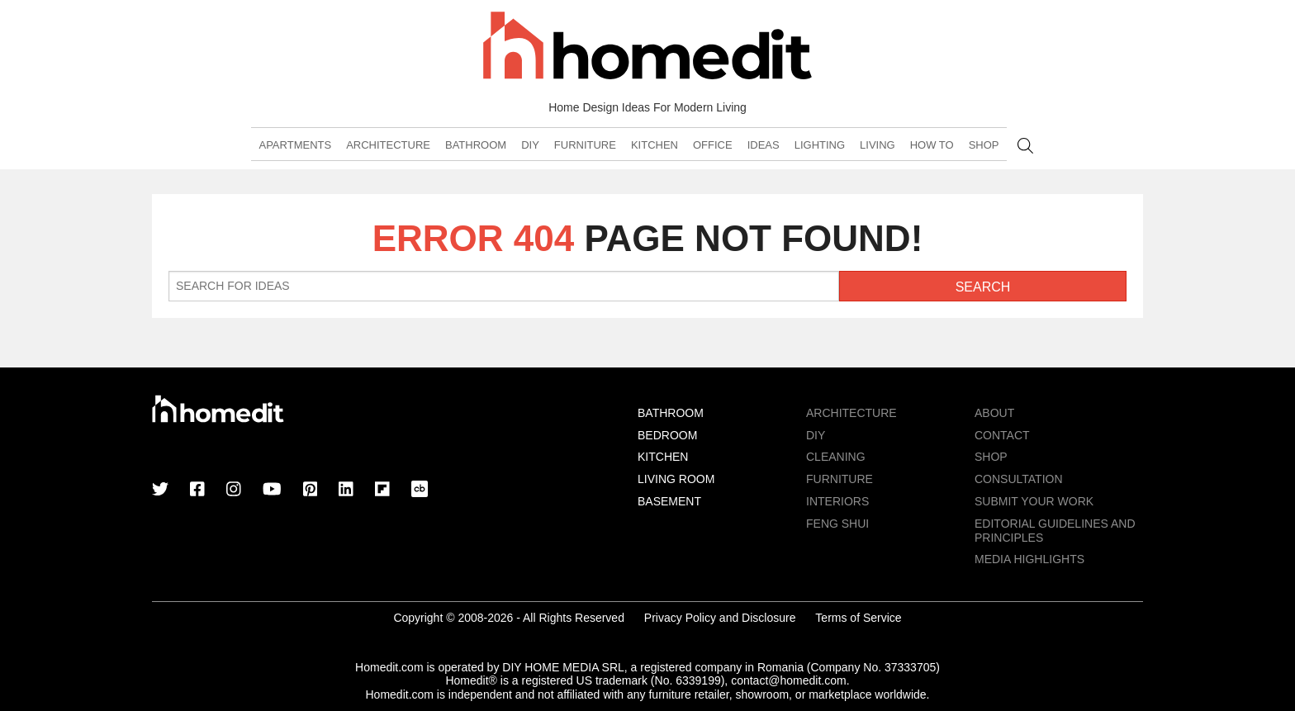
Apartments (295, 145)
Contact (1002, 435)
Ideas (763, 145)
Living (877, 145)
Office (713, 145)
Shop (984, 145)
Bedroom (667, 435)
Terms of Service (858, 617)
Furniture (585, 145)
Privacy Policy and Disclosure (720, 617)
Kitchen (654, 145)
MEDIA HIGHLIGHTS (1029, 559)
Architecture (388, 145)
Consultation (1019, 479)
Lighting (820, 145)
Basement (669, 501)
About (994, 412)
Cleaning (836, 456)
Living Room (676, 479)
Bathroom (475, 145)
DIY (530, 145)
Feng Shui (837, 523)
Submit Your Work (1034, 501)
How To (932, 145)
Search (1025, 145)
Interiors (837, 501)
